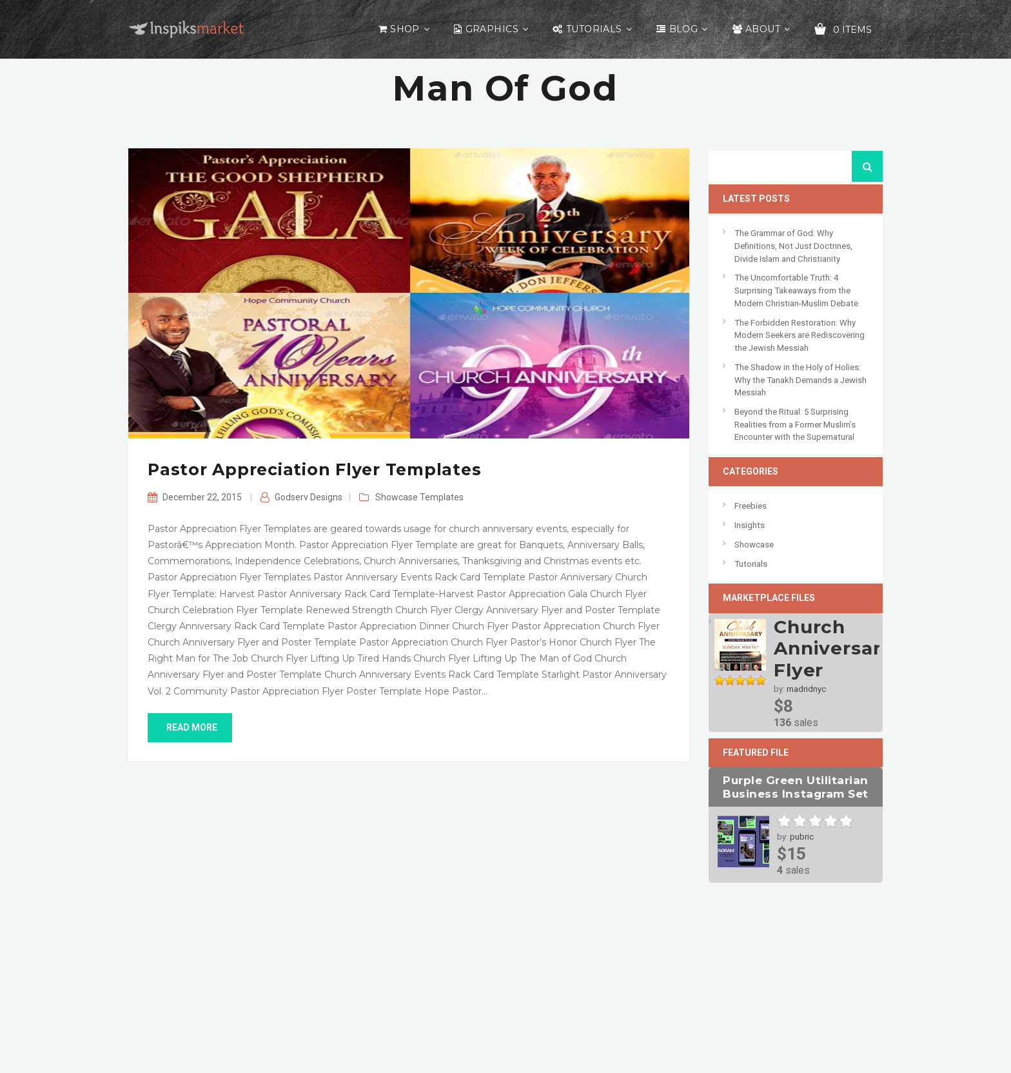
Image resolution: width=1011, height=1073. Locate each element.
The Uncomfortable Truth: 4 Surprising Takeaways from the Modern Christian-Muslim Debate (796, 290)
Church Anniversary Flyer (833, 648)
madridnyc (806, 689)
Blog (683, 29)
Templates (442, 497)
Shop (405, 29)
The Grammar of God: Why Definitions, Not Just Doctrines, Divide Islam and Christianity (793, 245)
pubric (802, 837)
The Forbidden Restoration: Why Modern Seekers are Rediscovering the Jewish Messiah (799, 335)
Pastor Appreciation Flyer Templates (314, 469)
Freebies (750, 506)
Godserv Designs (308, 497)
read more (190, 727)
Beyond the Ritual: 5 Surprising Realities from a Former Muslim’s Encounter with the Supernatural (795, 424)
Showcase (396, 497)
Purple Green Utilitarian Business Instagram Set (795, 786)
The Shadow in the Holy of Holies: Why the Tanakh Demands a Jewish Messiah (800, 379)
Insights (749, 525)
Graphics (492, 29)
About (762, 29)
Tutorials (594, 29)
